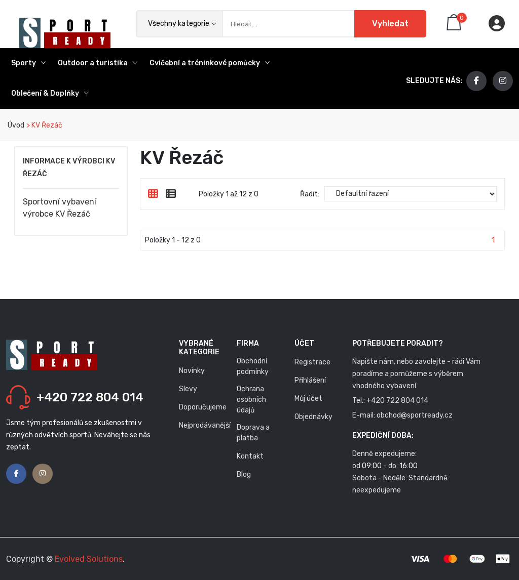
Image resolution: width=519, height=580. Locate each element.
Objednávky (313, 416)
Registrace (312, 362)
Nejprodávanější (205, 425)
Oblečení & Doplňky (50, 93)
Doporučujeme (203, 407)
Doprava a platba (253, 432)
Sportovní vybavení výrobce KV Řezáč (59, 208)
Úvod (15, 125)
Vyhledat (390, 23)
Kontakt (250, 456)
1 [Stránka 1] (493, 240)
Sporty (28, 63)
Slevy (188, 389)
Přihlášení (310, 380)
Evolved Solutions (89, 559)
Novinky (192, 370)
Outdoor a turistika (97, 63)
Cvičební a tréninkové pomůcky (210, 63)
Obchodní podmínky (253, 366)
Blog (244, 474)
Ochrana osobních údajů (251, 400)
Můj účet (308, 398)
